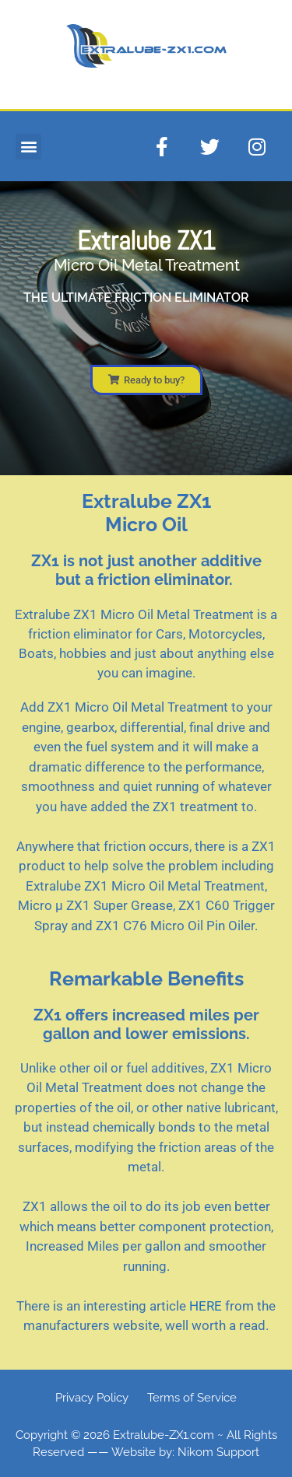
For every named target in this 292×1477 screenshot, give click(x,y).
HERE (205, 1306)
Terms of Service (192, 1398)
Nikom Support (218, 1452)
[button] (28, 146)
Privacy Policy (91, 1398)
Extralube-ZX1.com (163, 1435)
